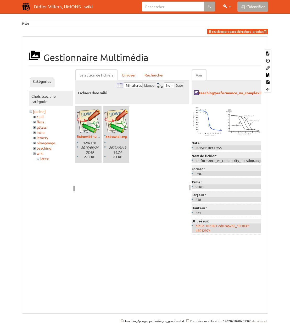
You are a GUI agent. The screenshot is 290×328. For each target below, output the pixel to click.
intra (40, 132)
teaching (44, 148)
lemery (42, 137)
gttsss (42, 127)
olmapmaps (46, 142)
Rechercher (154, 75)
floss (40, 121)
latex (44, 158)
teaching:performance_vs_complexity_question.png (243, 92)
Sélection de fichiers (96, 75)
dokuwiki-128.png (91, 136)
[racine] (39, 111)
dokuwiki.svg (116, 136)
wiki (40, 153)
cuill (40, 116)
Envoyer (129, 75)
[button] (227, 6)
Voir (199, 75)
